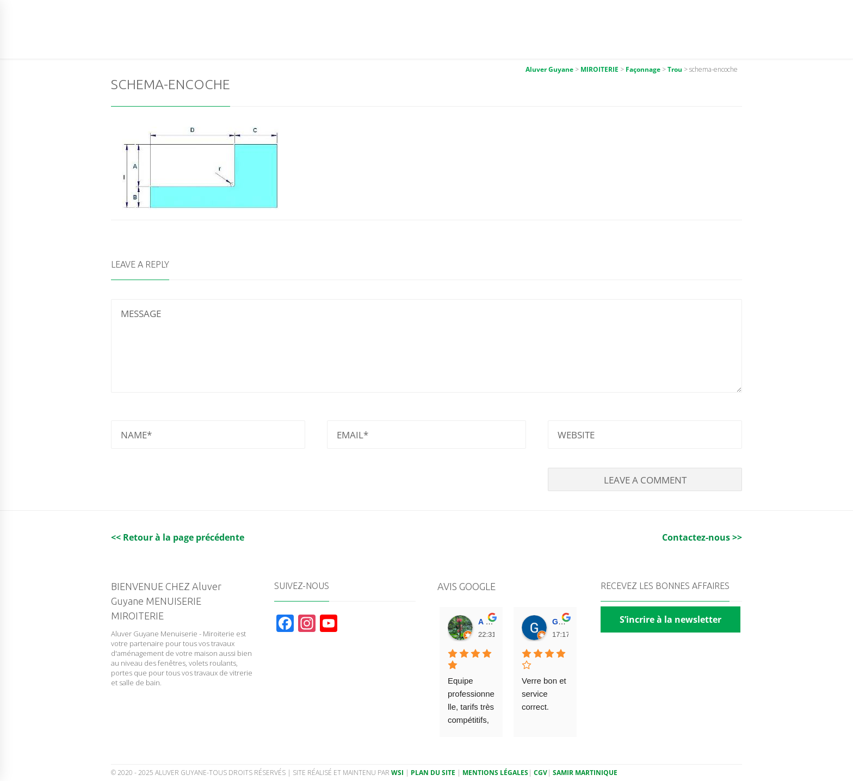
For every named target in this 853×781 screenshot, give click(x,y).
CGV (540, 772)
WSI (398, 772)
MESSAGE (426, 346)
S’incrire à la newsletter (670, 619)
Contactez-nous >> (702, 537)
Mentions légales (495, 772)
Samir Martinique (585, 772)
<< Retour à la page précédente (177, 537)
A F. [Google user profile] (484, 621)
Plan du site (433, 772)
